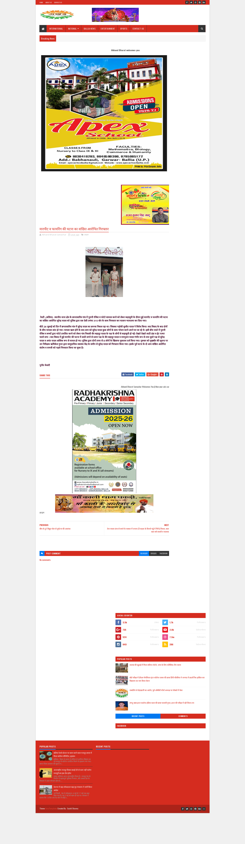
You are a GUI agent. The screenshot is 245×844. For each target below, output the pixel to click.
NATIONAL (72, 28)
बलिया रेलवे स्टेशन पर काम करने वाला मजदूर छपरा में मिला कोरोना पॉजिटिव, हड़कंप (73, 633)
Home (41, 2)
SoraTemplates (51, 686)
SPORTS (123, 28)
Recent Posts (168, 152)
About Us (48, 2)
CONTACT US (138, 28)
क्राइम (86, 235)
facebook (145, 560)
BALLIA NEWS (90, 28)
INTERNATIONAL (56, 28)
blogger (125, 560)
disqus (135, 560)
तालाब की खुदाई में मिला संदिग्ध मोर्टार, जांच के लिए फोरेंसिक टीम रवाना (186, 102)
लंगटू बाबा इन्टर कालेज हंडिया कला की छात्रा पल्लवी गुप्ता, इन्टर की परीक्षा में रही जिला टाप (186, 140)
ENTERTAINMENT (108, 28)
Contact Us (58, 2)
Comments (193, 152)
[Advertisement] (95, 549)
